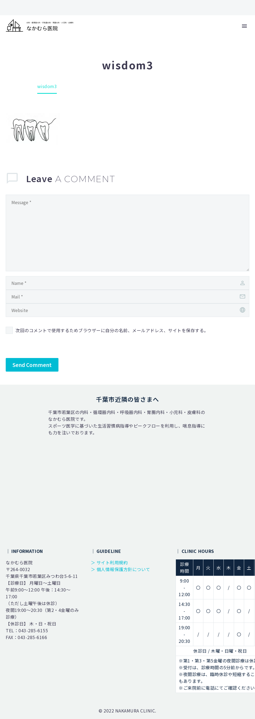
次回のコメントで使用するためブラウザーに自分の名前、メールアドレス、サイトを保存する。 (112, 330)
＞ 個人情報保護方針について (120, 569)
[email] (127, 296)
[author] (127, 283)
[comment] (127, 233)
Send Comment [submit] (32, 364)
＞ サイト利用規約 (109, 562)
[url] (127, 310)
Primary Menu (244, 26)
